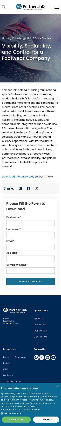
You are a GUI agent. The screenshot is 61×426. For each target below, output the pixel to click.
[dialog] (30, 404)
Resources (40, 324)
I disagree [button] (46, 419)
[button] (30, 413)
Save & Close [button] (16, 419)
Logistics (8, 375)
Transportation (12, 381)
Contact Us (40, 336)
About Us (39, 318)
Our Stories (40, 330)
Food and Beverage (14, 357)
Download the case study (18, 176)
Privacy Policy (30, 406)
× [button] (57, 386)
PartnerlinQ (30, 7)
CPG (5, 369)
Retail (6, 363)
